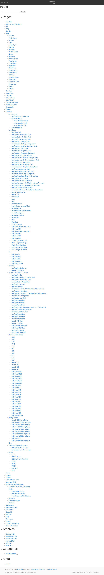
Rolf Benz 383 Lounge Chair (21, 227)
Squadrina (12, 79)
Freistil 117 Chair (17, 321)
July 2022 (9, 543)
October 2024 (10, 534)
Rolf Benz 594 (16, 236)
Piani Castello (13, 59)
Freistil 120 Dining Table (20, 420)
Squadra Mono (14, 77)
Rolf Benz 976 (16, 438)
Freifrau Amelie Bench (19, 268)
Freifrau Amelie (17, 275)
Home (8, 473)
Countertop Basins (18, 491)
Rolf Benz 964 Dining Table (21, 434)
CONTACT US (10, 98)
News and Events (11, 507)
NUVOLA (14, 468)
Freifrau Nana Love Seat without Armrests (26, 185)
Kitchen (8, 477)
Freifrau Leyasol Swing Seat (21, 162)
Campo (11, 40)
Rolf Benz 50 (16, 254)
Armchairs (12, 130)
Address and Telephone (14, 24)
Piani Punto (12, 68)
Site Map (96, 572)
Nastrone (12, 56)
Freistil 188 (15, 369)
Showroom (9, 519)
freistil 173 (15, 197)
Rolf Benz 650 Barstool (19, 326)
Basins (11, 489)
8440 (13, 339)
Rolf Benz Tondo (17, 263)
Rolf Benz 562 (16, 234)
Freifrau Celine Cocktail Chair (21, 137)
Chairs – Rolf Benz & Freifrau (18, 273)
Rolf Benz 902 (16, 385)
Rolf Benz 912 (16, 390)
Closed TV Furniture (12, 523)
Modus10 (20, 569)
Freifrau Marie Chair (18, 300)
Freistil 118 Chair (17, 323)
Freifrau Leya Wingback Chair (21, 151)
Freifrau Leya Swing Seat (20, 148)
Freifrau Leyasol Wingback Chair (22, 164)
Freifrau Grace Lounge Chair (21, 139)
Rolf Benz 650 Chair (18, 328)
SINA (13, 471)
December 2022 (11, 539)
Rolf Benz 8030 (17, 374)
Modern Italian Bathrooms (15, 484)
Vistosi (8, 521)
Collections (9, 93)
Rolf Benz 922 (16, 392)
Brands (8, 31)
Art (7, 26)
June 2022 (9, 546)
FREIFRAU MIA (16, 457)
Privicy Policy (88, 572)
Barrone (11, 36)
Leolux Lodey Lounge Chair (21, 206)
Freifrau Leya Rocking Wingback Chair (24, 146)
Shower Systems (14, 500)
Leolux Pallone (16, 208)
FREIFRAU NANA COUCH (20, 459)
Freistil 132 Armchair (19, 192)
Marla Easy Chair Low (19, 245)
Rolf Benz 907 (16, 257)
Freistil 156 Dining (18, 270)
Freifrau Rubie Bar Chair (20, 312)
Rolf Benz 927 (16, 397)
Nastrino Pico (13, 52)
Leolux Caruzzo (17, 204)
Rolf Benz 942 (16, 406)
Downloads (9, 107)
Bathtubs (12, 498)
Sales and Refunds (77, 572)
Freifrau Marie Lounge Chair (21, 169)
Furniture (9, 112)
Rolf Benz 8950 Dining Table (21, 422)
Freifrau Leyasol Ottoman (20, 116)
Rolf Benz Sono (17, 261)
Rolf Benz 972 (16, 413)
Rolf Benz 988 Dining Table (21, 441)
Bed (10, 252)
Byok (7, 33)
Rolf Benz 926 (16, 395)
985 (13, 360)
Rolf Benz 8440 (17, 378)
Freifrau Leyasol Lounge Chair (22, 155)
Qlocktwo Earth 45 (20, 123)
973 (13, 358)
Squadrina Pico (14, 82)
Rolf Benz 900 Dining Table (21, 425)
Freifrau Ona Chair (18, 330)
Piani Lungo (13, 61)
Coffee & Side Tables (16, 335)
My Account (10, 505)
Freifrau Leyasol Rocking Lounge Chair (25, 158)
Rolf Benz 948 (16, 408)
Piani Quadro (13, 70)
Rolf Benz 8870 (17, 383)
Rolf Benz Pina (16, 259)
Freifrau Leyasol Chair (19, 298)
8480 (13, 342)
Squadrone (12, 84)
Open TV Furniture (12, 526)
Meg (13, 220)
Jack (13, 199)
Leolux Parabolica (18, 215)
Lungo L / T (12, 45)
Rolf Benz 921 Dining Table (21, 427)
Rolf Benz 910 (16, 388)
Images (8, 475)
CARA (13, 454)
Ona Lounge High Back (19, 247)
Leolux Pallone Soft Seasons (21, 211)
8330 (13, 337)
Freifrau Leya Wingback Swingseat (23, 153)
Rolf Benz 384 (16, 229)
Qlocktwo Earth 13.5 (21, 121)
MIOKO (14, 466)
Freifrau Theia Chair (18, 319)
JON (13, 201)
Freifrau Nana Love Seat (20, 178)
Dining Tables (13, 418)
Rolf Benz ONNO (17, 415)
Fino (10, 43)
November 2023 (11, 536)
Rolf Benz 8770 (17, 381)
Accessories (13, 114)
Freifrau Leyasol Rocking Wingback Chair (25, 160)
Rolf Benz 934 (16, 404)
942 (13, 355)
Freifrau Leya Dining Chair (20, 296)
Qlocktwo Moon (17, 128)
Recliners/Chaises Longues (18, 445)
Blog (7, 29)
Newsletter (9, 510)
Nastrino (11, 49)
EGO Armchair (16, 132)
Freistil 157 (15, 365)
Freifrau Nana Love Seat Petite (22, 181)
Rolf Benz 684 (16, 238)
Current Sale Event (12, 102)
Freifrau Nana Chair (18, 305)
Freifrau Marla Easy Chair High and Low (25, 176)
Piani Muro (12, 66)
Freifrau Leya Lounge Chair (21, 141)
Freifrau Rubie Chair (18, 314)
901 (13, 349)
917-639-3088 (52, 569)
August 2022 (10, 541)
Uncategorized (11, 554)
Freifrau (8, 109)
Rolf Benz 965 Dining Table (21, 436)
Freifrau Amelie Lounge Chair (21, 135)
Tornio (11, 86)
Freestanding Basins (18, 494)
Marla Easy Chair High (19, 243)
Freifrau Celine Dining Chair (21, 282)
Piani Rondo (13, 72)
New (10, 443)
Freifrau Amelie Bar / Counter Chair (23, 277)
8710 (13, 344)
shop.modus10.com (38, 569)
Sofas (11, 452)
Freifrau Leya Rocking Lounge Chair (24, 144)
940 (13, 353)
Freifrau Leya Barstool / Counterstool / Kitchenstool (29, 293)
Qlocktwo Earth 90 (20, 125)
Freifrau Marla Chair (18, 303)
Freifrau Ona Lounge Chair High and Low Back (27, 190)
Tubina (11, 89)
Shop (7, 517)
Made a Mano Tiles (12, 480)
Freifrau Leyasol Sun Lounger (21, 450)
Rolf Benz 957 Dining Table (21, 431)
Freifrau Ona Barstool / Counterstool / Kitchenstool (29, 307)
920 (13, 351)
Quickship (9, 512)
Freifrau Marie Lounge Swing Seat (23, 174)
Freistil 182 (15, 367)
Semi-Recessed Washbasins (21, 496)
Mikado (11, 47)
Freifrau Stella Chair (18, 316)
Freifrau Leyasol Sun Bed (20, 448)
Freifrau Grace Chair (18, 284)
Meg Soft (15, 222)
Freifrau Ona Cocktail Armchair (22, 188)
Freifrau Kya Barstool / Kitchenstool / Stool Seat (28, 289)
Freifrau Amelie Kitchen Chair (21, 280)
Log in (8, 564)
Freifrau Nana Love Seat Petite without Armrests (28, 183)
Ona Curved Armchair (19, 332)
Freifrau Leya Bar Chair (19, 291)
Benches (11, 266)
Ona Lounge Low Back (19, 250)
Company (9, 95)
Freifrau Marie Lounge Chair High (23, 171)
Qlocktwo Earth (17, 118)
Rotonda (11, 75)
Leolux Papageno (17, 213)
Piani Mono (12, 63)
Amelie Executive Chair (19, 240)
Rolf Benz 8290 (17, 376)
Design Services (11, 105)
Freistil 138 (15, 194)
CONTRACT (10, 100)
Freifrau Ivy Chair (17, 286)
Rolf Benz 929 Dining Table (21, 429)
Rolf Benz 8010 (17, 372)
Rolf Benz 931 (16, 399)
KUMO (14, 461)
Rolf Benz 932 (16, 402)
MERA (14, 464)
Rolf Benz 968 (16, 411)
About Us (9, 22)
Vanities (11, 503)
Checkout (9, 91)
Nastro (11, 54)
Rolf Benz (9, 514)
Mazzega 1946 (11, 482)
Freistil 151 (15, 362)
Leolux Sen (15, 217)
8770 (13, 346)
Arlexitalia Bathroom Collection (19, 487)
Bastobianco (13, 38)
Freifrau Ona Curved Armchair (22, 309)
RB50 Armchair (17, 224)
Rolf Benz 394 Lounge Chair (21, 231)
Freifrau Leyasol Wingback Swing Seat (24, 167)
